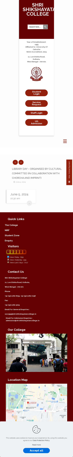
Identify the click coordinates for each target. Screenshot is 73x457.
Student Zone (12, 235)
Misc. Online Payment (69, 173)
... (29, 203)
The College (11, 225)
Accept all (36, 450)
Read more (36, 445)
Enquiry (9, 240)
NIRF (7, 230)
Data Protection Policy (41, 440)
